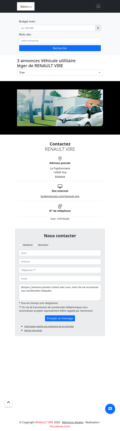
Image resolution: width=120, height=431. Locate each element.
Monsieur (43, 244)
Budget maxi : (27, 21)
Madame (28, 244)
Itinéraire (60, 176)
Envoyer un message (60, 318)
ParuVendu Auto (60, 426)
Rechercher (60, 48)
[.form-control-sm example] (57, 28)
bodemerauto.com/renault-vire (60, 196)
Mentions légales (73, 422)
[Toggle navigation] (98, 6)
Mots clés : (25, 34)
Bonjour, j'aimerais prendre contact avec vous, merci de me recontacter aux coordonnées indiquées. (60, 292)
